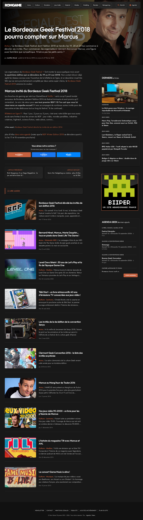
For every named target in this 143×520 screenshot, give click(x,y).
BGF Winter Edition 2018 (53, 134)
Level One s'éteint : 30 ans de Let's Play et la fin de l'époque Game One (60, 264)
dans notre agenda (22, 134)
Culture (37, 5)
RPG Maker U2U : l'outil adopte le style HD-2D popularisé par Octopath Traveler (119, 147)
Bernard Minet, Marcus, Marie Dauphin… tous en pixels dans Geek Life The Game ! (59, 234)
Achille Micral (12, 58)
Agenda (88, 515)
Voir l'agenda (130, 275)
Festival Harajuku (108, 231)
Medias (77, 5)
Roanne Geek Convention (111, 258)
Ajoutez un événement (88, 510)
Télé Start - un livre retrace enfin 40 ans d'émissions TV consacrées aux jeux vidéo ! (59, 293)
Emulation (47, 5)
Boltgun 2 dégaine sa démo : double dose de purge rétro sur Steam (119, 159)
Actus (29, 5)
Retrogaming (106, 5)
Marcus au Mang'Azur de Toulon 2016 (57, 382)
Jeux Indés (58, 5)
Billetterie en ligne (12, 113)
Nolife (50, 96)
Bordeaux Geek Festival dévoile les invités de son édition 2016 (38, 127)
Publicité (74, 510)
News (93, 515)
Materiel (67, 5)
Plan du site (103, 510)
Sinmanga (105, 245)
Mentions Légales (61, 510)
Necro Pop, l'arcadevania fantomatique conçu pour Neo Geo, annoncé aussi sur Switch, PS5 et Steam (119, 123)
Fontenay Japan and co (110, 271)
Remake (95, 5)
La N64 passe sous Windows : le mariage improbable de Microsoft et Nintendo (118, 109)
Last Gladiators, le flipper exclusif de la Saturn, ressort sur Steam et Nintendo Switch (119, 136)
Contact (49, 510)
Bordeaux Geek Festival (32, 71)
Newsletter (39, 510)
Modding (86, 5)
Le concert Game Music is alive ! (54, 471)
